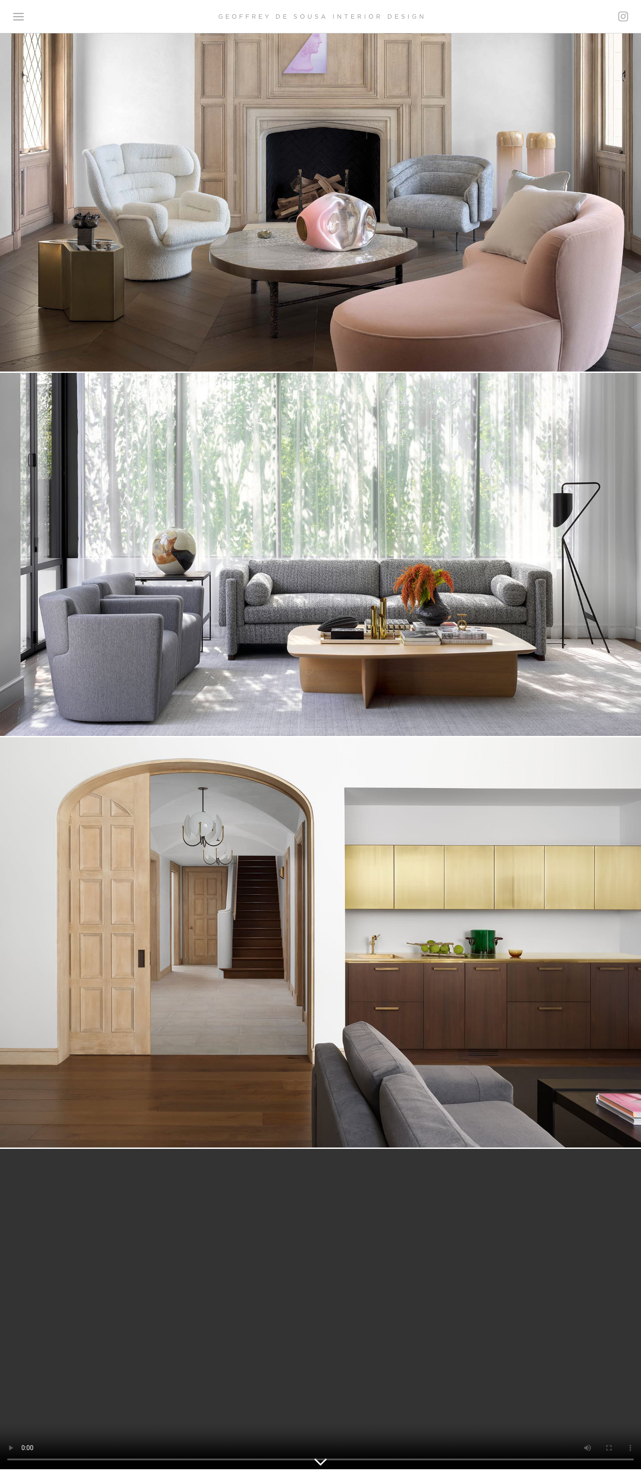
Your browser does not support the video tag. (320, 1309)
